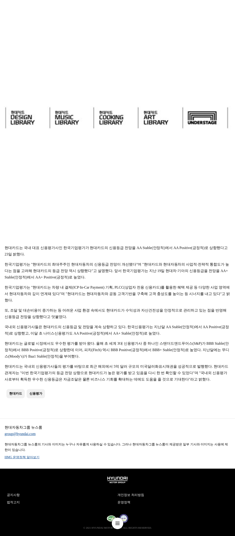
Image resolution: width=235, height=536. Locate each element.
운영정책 (124, 502)
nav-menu (117, 523)
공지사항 (13, 495)
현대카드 (15, 393)
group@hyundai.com (20, 434)
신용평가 (35, 393)
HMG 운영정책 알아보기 (22, 457)
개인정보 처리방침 (131, 495)
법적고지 (13, 502)
